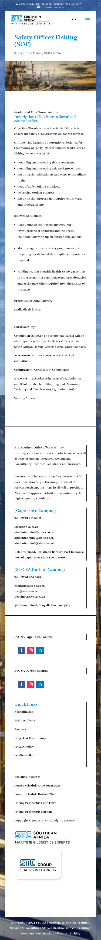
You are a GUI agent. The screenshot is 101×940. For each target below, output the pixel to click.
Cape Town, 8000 (53, 558)
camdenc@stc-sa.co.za (29, 586)
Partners (20, 729)
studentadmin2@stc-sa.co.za (34, 538)
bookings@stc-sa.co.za (29, 597)
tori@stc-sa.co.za (26, 591)
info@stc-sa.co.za (26, 527)
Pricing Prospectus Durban (33, 812)
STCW (57, 53)
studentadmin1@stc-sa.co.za (34, 532)
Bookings (20, 777)
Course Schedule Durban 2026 (35, 794)
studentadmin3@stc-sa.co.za (34, 543)
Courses (34, 777)
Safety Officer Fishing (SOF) (33, 53)
